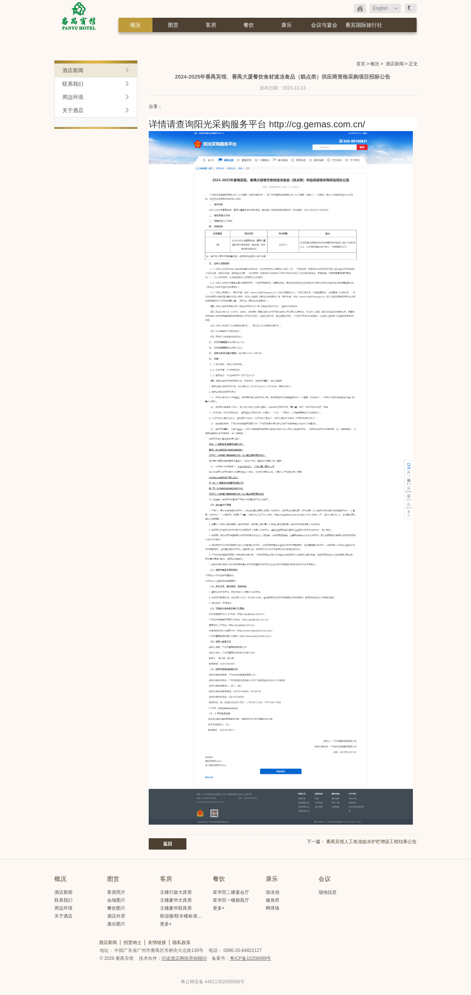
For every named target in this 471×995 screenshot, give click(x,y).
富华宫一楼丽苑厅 (231, 900)
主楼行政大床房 (176, 892)
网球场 (272, 908)
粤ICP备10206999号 (250, 958)
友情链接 (157, 942)
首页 (360, 63)
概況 (135, 25)
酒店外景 (116, 916)
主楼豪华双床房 (176, 908)
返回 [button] (167, 844)
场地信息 (328, 892)
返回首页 (360, 8)
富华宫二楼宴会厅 (231, 892)
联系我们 (72, 84)
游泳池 (272, 892)
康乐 (286, 25)
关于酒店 (72, 110)
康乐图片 (116, 924)
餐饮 (248, 25)
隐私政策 (181, 942)
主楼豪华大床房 (176, 900)
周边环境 (72, 97)
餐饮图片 (116, 908)
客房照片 (116, 892)
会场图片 (116, 900)
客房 (211, 25)
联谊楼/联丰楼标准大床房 (185, 916)
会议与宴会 (324, 25)
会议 (325, 879)
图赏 (173, 25)
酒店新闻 (395, 63)
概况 (60, 879)
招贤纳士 (132, 942)
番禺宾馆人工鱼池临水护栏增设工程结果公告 (371, 841)
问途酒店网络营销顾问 (184, 958)
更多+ (166, 924)
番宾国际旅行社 (363, 25)
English (380, 8)
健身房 (272, 900)
